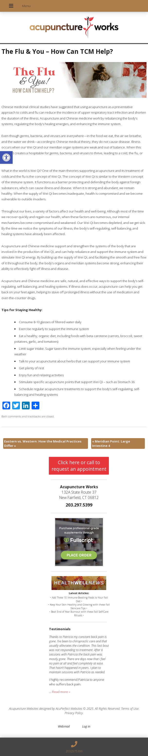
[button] (6, 157)
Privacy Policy (74, 713)
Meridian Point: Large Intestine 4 (111, 443)
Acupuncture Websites (23, 708)
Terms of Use (130, 708)
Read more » (61, 692)
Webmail (64, 726)
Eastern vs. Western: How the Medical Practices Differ (42, 443)
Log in (86, 726)
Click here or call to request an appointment (79, 465)
